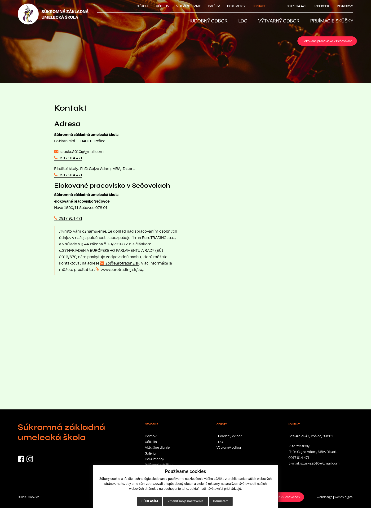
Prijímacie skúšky (158, 464)
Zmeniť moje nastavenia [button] (185, 501)
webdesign (324, 497)
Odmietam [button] (220, 501)
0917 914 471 (70, 158)
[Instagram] (29, 460)
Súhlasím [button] (149, 501)
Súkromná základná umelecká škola (61, 432)
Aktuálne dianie (188, 6)
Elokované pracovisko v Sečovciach (327, 41)
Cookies (34, 497)
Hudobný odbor (229, 436)
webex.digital (344, 497)
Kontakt (259, 6)
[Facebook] (21, 460)
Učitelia (162, 6)
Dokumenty (236, 6)
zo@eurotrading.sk (122, 263)
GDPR (22, 497)
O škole (143, 6)
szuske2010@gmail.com (82, 151)
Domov (151, 436)
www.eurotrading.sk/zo (121, 269)
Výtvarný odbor (228, 447)
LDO (219, 441)
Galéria (214, 6)
